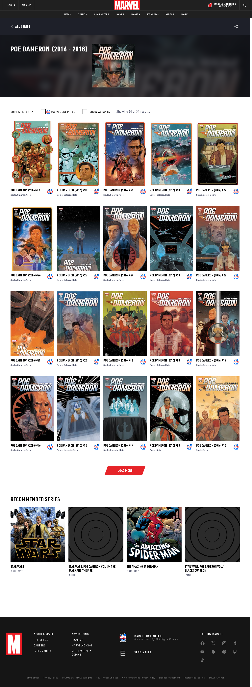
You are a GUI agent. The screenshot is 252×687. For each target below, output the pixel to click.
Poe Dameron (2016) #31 (25, 214)
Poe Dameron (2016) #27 (211, 214)
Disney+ (77, 639)
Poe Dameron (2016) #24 (118, 300)
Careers (40, 645)
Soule (13, 219)
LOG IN (11, 5)
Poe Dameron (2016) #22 (211, 300)
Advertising (80, 634)
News (67, 14)
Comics (82, 14)
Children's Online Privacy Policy (138, 677)
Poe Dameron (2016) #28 (165, 214)
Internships (42, 651)
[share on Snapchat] (213, 653)
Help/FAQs (41, 639)
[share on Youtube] (202, 653)
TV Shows (153, 14)
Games (120, 14)
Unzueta (68, 474)
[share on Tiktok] (202, 661)
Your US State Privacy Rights (77, 677)
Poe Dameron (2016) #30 (72, 214)
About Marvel (44, 634)
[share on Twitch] (235, 653)
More (184, 14)
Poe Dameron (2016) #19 (118, 385)
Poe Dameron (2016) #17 (211, 385)
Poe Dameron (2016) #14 (118, 470)
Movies (135, 14)
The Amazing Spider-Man (142, 591)
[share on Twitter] (213, 644)
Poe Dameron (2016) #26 (25, 300)
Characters (101, 14)
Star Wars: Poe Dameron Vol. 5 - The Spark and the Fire (91, 593)
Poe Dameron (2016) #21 (25, 385)
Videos (170, 14)
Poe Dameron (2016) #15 (72, 470)
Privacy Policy (50, 677)
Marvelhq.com (82, 645)
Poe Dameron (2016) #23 (165, 300)
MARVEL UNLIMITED (63, 136)
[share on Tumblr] (235, 644)
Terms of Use (32, 677)
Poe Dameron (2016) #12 (211, 470)
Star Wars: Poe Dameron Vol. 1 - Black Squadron (206, 593)
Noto (28, 219)
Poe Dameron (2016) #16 (25, 470)
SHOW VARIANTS (99, 136)
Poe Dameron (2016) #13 (165, 470)
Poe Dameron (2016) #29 (118, 214)
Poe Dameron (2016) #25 (72, 300)
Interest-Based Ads (194, 677)
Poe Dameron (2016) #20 (72, 385)
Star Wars (17, 591)
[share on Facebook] (202, 644)
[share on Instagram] (224, 644)
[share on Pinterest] (224, 653)
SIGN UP (26, 5)
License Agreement (169, 677)
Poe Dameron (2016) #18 (165, 385)
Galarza (21, 219)
